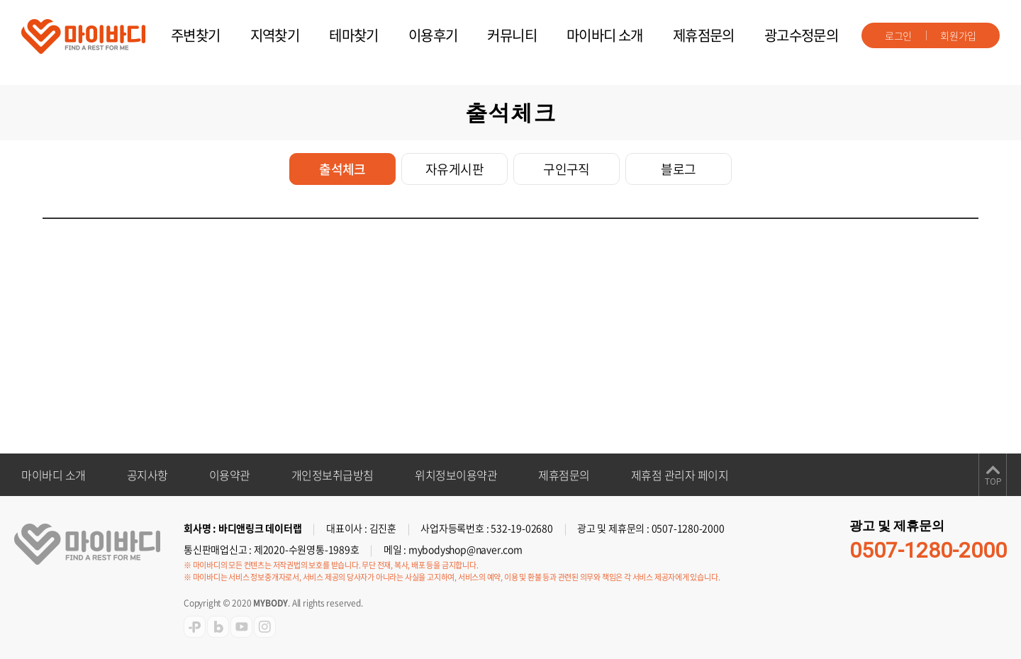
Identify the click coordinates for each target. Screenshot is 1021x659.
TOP (993, 482)
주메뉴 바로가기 (0, 0)
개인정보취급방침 (332, 474)
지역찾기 (275, 35)
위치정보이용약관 (456, 474)
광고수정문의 (801, 35)
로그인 (898, 35)
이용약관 (229, 474)
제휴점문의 (704, 35)
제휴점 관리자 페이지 (680, 474)
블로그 (678, 169)
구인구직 (566, 169)
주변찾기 (196, 35)
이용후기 (433, 35)
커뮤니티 (512, 35)
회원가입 (958, 35)
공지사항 (147, 474)
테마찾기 (354, 35)
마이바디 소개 (605, 35)
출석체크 (342, 169)
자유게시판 (454, 169)
